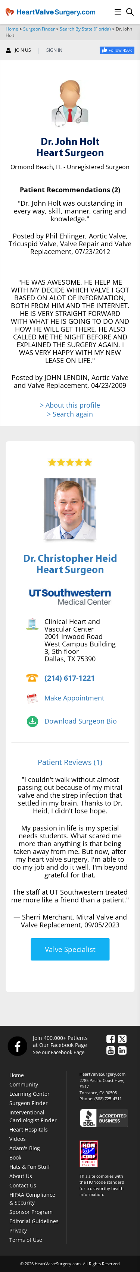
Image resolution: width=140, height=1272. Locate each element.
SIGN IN (54, 50)
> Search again (70, 413)
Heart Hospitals (28, 1129)
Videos (17, 1138)
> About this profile (70, 405)
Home (12, 29)
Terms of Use (25, 1239)
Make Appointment (74, 697)
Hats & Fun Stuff (29, 1166)
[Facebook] (17, 1045)
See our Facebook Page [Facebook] (58, 1052)
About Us (20, 1176)
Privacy (18, 1230)
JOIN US (18, 50)
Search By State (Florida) (85, 29)
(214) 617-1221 (69, 678)
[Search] (129, 11)
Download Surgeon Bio (80, 720)
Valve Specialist (70, 949)
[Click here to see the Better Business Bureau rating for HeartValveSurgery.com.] (107, 1117)
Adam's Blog (24, 1148)
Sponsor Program (31, 1211)
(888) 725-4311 (108, 1098)
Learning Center (29, 1093)
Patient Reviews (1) (70, 762)
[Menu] (117, 11)
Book (15, 1157)
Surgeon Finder (39, 29)
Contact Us (22, 1185)
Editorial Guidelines (34, 1221)
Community (23, 1084)
